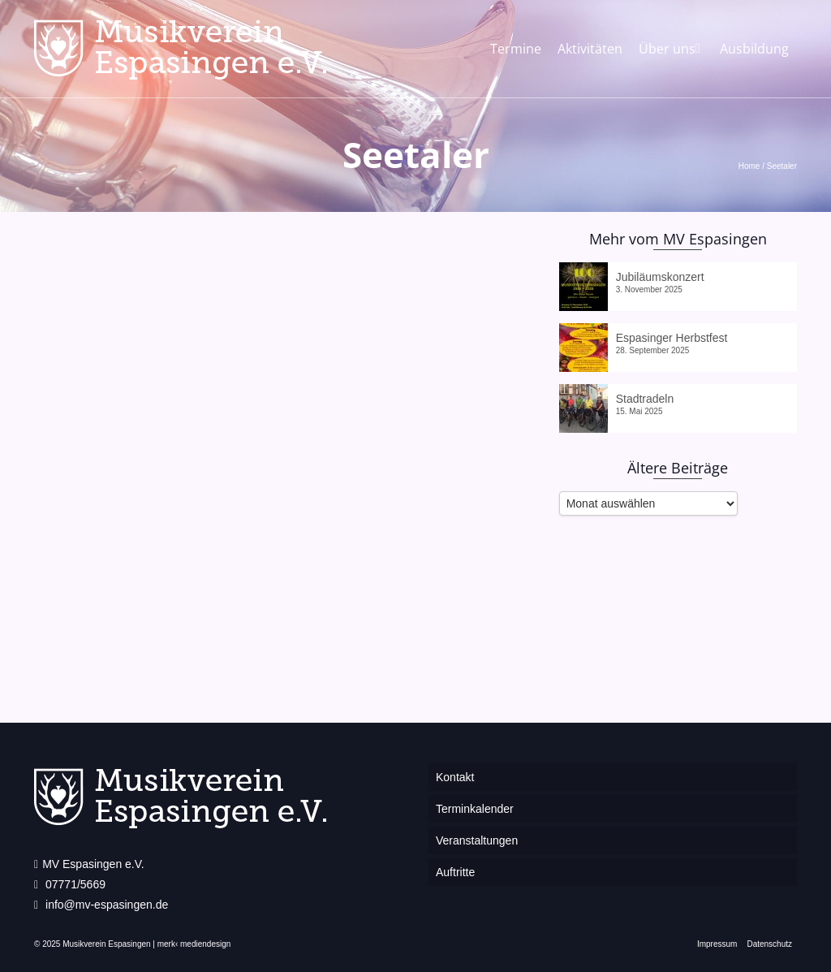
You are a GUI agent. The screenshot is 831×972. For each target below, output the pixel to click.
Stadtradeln (645, 398)
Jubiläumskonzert (660, 276)
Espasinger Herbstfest (672, 337)
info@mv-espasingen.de (101, 904)
